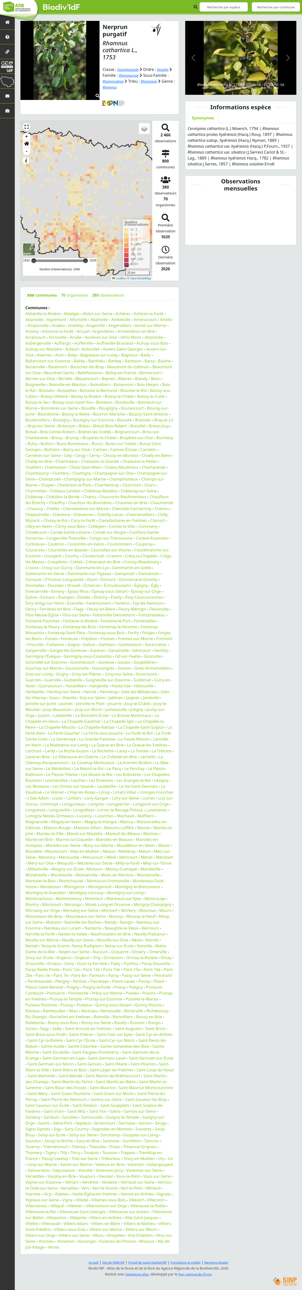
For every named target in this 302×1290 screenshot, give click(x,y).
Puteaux (84, 1005)
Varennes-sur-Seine (144, 1170)
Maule (163, 845)
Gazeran (97, 650)
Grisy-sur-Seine (119, 674)
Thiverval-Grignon (139, 1146)
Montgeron (74, 886)
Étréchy (101, 597)
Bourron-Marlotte (109, 414)
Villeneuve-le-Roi (40, 1211)
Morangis (73, 904)
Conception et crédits (189, 1262)
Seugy (160, 1123)
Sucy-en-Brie (87, 1141)
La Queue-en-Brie (107, 745)
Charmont (131, 485)
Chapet (47, 485)
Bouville (124, 420)
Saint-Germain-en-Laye (63, 1058)
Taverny (32, 1146)
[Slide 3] (218, 88)
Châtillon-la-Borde (63, 497)
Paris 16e (152, 969)
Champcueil (50, 479)
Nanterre (92, 928)
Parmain (97, 975)
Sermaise (126, 1123)
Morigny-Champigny (152, 904)
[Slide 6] (237, 88)
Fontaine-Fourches (42, 621)
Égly (155, 585)
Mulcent (53, 922)
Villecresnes (36, 1206)
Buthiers (52, 449)
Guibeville (73, 680)
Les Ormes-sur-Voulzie (73, 786)
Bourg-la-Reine (76, 414)
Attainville (154, 337)
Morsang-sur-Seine (80, 910)
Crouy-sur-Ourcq (57, 567)
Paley (115, 963)
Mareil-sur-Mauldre (84, 833)
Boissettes (67, 390)
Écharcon (92, 585)
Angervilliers (120, 325)
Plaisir (159, 981)
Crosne (31, 567)
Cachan (100, 449)
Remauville (111, 1011)
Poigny (73, 987)
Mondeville (150, 869)
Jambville (151, 697)
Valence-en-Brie (109, 1164)
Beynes (108, 378)
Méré (111, 857)
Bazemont (57, 367)
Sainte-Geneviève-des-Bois (124, 1046)
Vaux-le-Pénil (128, 1176)
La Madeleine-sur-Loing (66, 745)
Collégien (97, 526)
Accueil (85, 1262)
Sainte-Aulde (52, 1046)
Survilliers (132, 1141)
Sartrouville (91, 1117)
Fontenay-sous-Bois (106, 632)
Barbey (114, 361)
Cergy (80, 455)
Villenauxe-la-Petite (148, 1206)
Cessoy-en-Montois (121, 455)
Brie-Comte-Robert (57, 432)
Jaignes (132, 697)
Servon (145, 1123)
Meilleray (126, 851)
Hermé (90, 691)
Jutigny (136, 709)
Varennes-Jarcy (109, 1170)
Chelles (53, 508)
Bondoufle (124, 402)
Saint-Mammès (41, 1076)
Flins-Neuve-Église (42, 615)
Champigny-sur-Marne (84, 479)
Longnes (96, 804)
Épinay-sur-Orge (146, 591)
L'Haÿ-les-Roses (81, 792)
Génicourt (141, 650)
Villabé (82, 1200)
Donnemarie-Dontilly (138, 579)
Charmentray (107, 485)
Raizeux (32, 1011)
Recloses (89, 1011)
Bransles (143, 420)
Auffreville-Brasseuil (115, 343)
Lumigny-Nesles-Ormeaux (49, 816)
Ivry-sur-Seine (92, 697)
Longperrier (119, 804)
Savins (44, 1123)
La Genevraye (63, 739)
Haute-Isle (121, 686)
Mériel (146, 857)
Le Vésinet (54, 792)
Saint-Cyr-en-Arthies (154, 1034)
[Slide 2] (211, 88)
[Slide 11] (270, 88)
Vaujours (87, 1176)
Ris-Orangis (36, 1016)
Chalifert (33, 467)
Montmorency (69, 898)
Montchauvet (71, 881)
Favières (122, 603)
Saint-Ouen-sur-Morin (114, 1093)
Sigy (57, 1129)
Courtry (72, 556)
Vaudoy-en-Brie (62, 1176)
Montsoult (51, 904)
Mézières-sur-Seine (94, 863)
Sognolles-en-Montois (112, 1129)
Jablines (116, 697)
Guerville (52, 680)
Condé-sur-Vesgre (109, 532)
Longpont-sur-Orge (151, 804)
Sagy (44, 1028)
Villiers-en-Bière (105, 1223)
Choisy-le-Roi (55, 520)
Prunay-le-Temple (66, 999)
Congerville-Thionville (66, 538)
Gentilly (161, 650)
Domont (108, 579)
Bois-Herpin (148, 384)
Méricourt (128, 857)
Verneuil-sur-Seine (137, 1182)
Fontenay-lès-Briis (79, 626)
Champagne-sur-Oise (114, 473)
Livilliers (74, 798)
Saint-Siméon (84, 1105)
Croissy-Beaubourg (141, 561)
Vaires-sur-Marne (76, 1164)
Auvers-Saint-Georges (123, 349)
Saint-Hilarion (143, 1064)
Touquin (91, 1152)
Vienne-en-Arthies (137, 1194)
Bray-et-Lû (163, 420)
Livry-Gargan (96, 798)
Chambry (60, 473)
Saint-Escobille (55, 1052)
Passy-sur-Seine (136, 975)
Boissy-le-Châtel (119, 396)
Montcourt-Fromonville (108, 881)
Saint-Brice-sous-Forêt (45, 1034)
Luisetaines (156, 810)
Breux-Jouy (159, 426)
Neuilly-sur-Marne (42, 940)
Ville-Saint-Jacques (141, 1217)
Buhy (32, 443)
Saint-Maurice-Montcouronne (145, 1087)
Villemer (75, 1206)
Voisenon (65, 1241)
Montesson (50, 886)
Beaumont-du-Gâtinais (128, 367)
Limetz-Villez (124, 792)
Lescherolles (56, 780)
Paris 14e (111, 969)
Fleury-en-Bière (101, 609)
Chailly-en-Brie (38, 461)
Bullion (46, 443)
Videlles (62, 1194)
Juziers (44, 715)
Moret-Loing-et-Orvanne (107, 904)
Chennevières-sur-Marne (86, 508)
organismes (74, 295)
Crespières (57, 561)
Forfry (133, 632)
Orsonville (34, 963)
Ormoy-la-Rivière (141, 957)
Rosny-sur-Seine (96, 1022)
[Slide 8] (250, 88)
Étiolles (83, 597)
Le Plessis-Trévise (62, 774)
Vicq (47, 1194)
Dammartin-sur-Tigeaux (89, 573)
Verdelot (109, 1182)
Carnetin (148, 449)
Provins (149, 993)
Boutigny (61, 420)
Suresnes (111, 1141)
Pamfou (131, 963)
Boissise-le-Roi (133, 390)
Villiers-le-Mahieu (139, 1223)
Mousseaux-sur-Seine (85, 916)
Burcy (97, 443)
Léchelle (147, 756)
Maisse (143, 827)
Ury (161, 1158)
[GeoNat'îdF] (7, 66)
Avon (60, 355)
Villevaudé (50, 1223)
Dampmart (125, 573)
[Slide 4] (224, 88)
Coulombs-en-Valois (85, 544)
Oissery (139, 951)
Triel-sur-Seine (84, 1158)
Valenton (136, 1164)
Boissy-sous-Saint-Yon (72, 402)
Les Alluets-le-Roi (96, 774)
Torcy (76, 1152)
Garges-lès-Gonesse (68, 650)
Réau (73, 1011)
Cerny (94, 455)
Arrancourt (35, 337)
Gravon (124, 668)
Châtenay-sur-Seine (139, 491)
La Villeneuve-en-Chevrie (75, 756)
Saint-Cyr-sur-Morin (117, 1040)
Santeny (32, 1117)
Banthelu (96, 361)
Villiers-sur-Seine (74, 1235)
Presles (132, 993)
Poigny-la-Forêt (97, 987)
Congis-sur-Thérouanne (111, 538)
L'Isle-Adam (38, 798)
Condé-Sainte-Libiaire (70, 532)
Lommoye (49, 804)
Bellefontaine (89, 372)
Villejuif (57, 1206)
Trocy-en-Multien (139, 1158)
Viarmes (32, 1194)
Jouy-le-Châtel (137, 703)
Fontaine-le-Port (116, 621)
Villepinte (78, 1217)
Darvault (33, 579)
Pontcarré (56, 993)
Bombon (104, 402)
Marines (150, 833)
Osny (69, 963)
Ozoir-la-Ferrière (92, 963)
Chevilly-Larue (110, 514)
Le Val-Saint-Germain (138, 786)
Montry (32, 904)
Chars (149, 485)
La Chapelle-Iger (119, 721)
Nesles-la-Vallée (72, 934)
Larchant (33, 751)
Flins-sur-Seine (75, 615)
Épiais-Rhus (78, 591)
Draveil (73, 585)
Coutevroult (93, 556)
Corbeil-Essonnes (152, 538)
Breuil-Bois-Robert (110, 426)
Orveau (54, 963)
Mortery (128, 910)
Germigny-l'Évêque (42, 656)
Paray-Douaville (155, 963)
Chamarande (154, 467)
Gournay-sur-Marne (43, 668)
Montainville (148, 875)
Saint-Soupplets (114, 1105)
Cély (68, 455)
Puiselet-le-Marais (142, 999)
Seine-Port (62, 1123)
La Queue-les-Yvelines (147, 745)
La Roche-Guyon (73, 751)
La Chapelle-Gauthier (81, 721)
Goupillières (145, 662)
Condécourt (36, 532)
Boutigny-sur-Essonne (93, 420)
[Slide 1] (204, 88)
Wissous (146, 1241)
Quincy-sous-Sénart (113, 1005)
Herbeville (34, 691)
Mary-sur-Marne (99, 845)
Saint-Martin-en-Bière (116, 1081)
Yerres (53, 1247)
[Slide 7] (243, 88)
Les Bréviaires (128, 774)
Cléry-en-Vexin (38, 526)
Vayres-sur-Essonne (43, 1182)
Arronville (58, 337)
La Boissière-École (91, 715)
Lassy (122, 751)
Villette (31, 1223)
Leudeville (106, 786)
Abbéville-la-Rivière (42, 313)
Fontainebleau (152, 615)
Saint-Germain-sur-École (151, 1058)
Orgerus (64, 957)
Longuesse (35, 810)
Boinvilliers (100, 384)
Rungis (154, 1022)
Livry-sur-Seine (125, 798)
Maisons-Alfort (87, 827)
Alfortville (78, 319)
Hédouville (143, 686)
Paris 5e (42, 975)
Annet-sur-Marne (150, 325)
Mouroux (147, 910)
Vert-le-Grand (104, 1188)
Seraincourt (104, 1123)
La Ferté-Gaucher (64, 733)
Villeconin (156, 1200)
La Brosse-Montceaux (131, 715)
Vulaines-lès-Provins (117, 1241)
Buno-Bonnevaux (72, 443)
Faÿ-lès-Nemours (148, 603)
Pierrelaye (99, 981)
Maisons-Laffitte (119, 827)
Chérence (61, 514)
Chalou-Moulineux (121, 467)
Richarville (133, 1011)
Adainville (34, 319)
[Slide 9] (256, 88)
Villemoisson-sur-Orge (106, 1206)
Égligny (141, 585)
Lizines (148, 798)
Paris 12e (71, 969)
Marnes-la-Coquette (74, 839)
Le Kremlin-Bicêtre (134, 762)
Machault (125, 816)
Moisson (94, 869)
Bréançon (67, 426)
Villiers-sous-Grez (70, 1229)
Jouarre (114, 703)
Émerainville (36, 591)
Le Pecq (114, 768)
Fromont (164, 638)
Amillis (166, 319)
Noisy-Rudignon (87, 946)
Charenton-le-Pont (74, 485)
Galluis (89, 644)
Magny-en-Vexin (66, 821)
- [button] (26, 151)
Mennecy (47, 857)
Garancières (156, 644)
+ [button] (26, 137)
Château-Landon (65, 491)
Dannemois (148, 573)
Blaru (156, 378)
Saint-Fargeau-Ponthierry (95, 1052)
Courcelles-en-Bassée (68, 550)
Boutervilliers (37, 420)
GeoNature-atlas (134, 1274)
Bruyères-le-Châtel (99, 437)
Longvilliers (83, 810)
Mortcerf (109, 910)
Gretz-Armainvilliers (152, 668)
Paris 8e (78, 975)
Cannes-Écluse (123, 449)
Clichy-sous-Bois (70, 526)
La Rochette (103, 751)
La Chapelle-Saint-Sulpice (141, 727)
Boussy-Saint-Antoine (148, 414)
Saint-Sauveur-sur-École (47, 1105)
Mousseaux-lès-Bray (44, 916)
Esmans (47, 597)
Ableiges (72, 313)
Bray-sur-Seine (41, 426)
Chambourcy (37, 473)
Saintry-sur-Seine (106, 1099)
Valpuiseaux (64, 1170)
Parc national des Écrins (197, 1274)
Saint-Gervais (89, 1064)
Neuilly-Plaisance (150, 934)
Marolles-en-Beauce (114, 839)
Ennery (57, 591)
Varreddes (34, 1176)
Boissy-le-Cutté (151, 396)
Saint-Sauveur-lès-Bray (146, 1099)
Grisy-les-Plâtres (86, 674)
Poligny (136, 987)
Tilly (63, 1152)
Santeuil (51, 1117)
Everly (116, 597)
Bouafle (88, 408)
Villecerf (136, 1200)
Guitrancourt (50, 686)
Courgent (53, 556)
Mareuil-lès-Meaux (123, 833)
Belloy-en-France (120, 372)
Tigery (51, 1152)
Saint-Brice (155, 1028)
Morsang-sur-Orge (42, 910)
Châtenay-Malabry (100, 491)
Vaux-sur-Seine (157, 1176)
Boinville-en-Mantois (68, 384)
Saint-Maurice (102, 1087)
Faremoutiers (98, 603)
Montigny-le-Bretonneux (137, 886)
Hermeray (109, 691)
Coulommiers (119, 544)
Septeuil (83, 1123)
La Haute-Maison (134, 739)
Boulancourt (132, 408)
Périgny (62, 981)
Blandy (141, 378)
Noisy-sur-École (119, 946)
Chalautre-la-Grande (100, 461)
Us (170, 1158)
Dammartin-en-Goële (131, 567)
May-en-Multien (84, 851)
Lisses (57, 798)
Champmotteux (123, 479)
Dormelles (34, 585)
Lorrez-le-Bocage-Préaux (120, 810)
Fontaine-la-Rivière (80, 621)
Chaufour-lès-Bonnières (90, 502)
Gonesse (106, 662)
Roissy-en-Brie (149, 1016)
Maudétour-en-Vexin (136, 845)
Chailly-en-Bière (156, 455)
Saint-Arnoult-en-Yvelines (88, 1028)
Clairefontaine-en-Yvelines (123, 520)
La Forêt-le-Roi (139, 733)
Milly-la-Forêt (128, 863)
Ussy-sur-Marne (42, 1164)
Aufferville (83, 343)
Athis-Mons (130, 337)
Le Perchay (134, 768)
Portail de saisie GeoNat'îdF (146, 1262)
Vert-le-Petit (131, 1188)
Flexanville (158, 609)
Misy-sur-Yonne (157, 863)
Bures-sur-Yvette (120, 443)
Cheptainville (37, 514)
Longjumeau (73, 804)
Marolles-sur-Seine (63, 845)
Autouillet (91, 349)
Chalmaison (55, 467)
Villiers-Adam (76, 1223)
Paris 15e (131, 969)
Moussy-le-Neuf (140, 916)
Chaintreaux (66, 461)
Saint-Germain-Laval (106, 1058)
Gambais (107, 644)
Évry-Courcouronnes (144, 597)
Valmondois (38, 1170)
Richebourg (157, 1011)
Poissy (120, 987)
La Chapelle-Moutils (57, 727)
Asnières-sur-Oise (101, 337)
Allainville (99, 319)
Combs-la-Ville (122, 526)
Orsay (166, 957)
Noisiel (31, 946)
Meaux (109, 851)
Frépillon (89, 638)
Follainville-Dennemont (114, 615)
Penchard (163, 975)
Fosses (51, 638)
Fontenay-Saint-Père (66, 632)
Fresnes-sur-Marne (135, 638)
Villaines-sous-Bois (108, 1200)
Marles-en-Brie (38, 839)
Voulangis (87, 1241)
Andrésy (75, 325)
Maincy (126, 821)
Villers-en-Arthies (106, 1217)
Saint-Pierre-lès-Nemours (64, 1099)
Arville (75, 337)
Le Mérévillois (58, 768)
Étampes (66, 597)
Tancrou (151, 1141)
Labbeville (62, 715)
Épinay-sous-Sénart (110, 591)
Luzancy (84, 816)
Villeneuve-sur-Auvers (129, 1211)
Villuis (98, 1235)
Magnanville (36, 821)
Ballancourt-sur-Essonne (47, 361)
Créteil (76, 561)
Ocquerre (120, 951)
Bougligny (108, 408)
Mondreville (36, 875)
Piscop (144, 981)
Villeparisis (56, 1217)
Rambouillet (54, 1011)
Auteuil (71, 349)
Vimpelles (116, 1235)
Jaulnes (66, 703)
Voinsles (46, 1241)
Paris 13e (91, 969)
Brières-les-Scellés (95, 432)
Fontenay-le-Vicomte (118, 626)
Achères (123, 313)
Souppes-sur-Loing (140, 1135)
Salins (115, 1111)
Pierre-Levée (123, 981)
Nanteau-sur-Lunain (62, 928)
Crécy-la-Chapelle (141, 556)
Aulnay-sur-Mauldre (43, 349)
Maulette (33, 851)
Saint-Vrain (54, 1111)
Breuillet (138, 426)
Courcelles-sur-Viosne (111, 550)
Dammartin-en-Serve (44, 573)
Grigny (62, 674)
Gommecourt (82, 662)
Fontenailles (145, 621)
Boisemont (124, 384)
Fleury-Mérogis (132, 609)
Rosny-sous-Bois (63, 1022)
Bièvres (125, 378)
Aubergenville (38, 343)
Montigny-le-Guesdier (45, 892)
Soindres (143, 1129)
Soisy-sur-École (52, 1135)
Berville (65, 378)
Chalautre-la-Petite (139, 461)
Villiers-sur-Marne (105, 1229)
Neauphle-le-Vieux (121, 928)
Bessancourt (86, 378)
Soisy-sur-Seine (83, 1135)
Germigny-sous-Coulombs (88, 656)
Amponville (38, 325)
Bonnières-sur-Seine (59, 408)
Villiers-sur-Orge (40, 1235)
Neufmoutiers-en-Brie (110, 934)
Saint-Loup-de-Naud (155, 1070)
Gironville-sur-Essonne (46, 662)
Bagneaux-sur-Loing (99, 355)
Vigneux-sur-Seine (42, 1200)
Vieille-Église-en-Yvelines (94, 1194)
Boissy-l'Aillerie (54, 396)
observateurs (108, 295)
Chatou (89, 497)
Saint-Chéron (81, 1034)
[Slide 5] (231, 88)
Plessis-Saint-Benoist (44, 987)
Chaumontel (162, 502)
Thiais (114, 1146)
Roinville (101, 1016)
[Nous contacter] (7, 96)
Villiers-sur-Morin (141, 1229)
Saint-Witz (76, 1111)
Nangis (126, 922)
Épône (31, 597)
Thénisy (79, 1146)
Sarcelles (70, 1117)
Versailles (69, 1188)
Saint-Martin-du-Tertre (72, 1081)
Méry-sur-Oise (41, 863)
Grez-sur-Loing (39, 674)
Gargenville (35, 650)
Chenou (162, 508)
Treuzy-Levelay (54, 1158)
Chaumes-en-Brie (131, 502)
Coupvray (144, 544)
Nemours (150, 928)
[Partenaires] (7, 51)
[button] (26, 126)
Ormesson (113, 957)
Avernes (44, 355)
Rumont (137, 1022)
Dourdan (56, 585)
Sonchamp (110, 1135)
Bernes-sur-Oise (40, 378)
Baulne (164, 361)
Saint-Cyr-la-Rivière (45, 1040)
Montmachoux (38, 898)
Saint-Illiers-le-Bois (69, 1070)
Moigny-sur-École (67, 869)
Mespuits (65, 863)
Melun (144, 851)
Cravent (114, 556)
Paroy (113, 975)
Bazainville (35, 367)
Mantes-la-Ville (50, 833)
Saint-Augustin (128, 1028)
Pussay (67, 1005)
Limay (104, 792)
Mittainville (38, 869)
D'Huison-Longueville (64, 579)
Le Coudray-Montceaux (93, 762)
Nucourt (100, 951)
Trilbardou (110, 1158)
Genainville (118, 650)
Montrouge (155, 898)
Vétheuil (153, 1188)
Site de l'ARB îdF (107, 1262)
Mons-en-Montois (117, 875)
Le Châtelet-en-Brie (119, 756)
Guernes (33, 680)
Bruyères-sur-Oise (136, 437)
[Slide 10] (263, 88)
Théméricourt (55, 1146)
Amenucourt (145, 319)
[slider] (85, 260)
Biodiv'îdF (61, 7)
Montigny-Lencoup (86, 892)
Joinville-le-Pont (90, 703)
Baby (72, 355)
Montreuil (94, 898)
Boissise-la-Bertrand (98, 390)
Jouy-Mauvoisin (57, 709)
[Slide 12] (276, 88)
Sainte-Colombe (82, 1046)
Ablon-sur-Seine (97, 313)
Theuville (97, 1146)
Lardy (50, 751)
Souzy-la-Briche (59, 1141)
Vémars (72, 1182)
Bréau (84, 426)
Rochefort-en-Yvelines (70, 1016)
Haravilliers (76, 686)
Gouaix (123, 662)
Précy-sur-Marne (107, 993)
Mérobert (164, 857)
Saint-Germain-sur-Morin (51, 1064)
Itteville (69, 697)
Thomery (33, 1152)
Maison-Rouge (57, 827)
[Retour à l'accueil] (7, 22)
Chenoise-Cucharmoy (131, 508)
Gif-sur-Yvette (127, 656)
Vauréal (106, 1176)
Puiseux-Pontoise (41, 1005)
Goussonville (77, 668)
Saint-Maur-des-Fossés (65, 1087)
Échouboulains (117, 585)
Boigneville (35, 384)
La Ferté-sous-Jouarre (103, 733)
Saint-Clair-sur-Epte (114, 1034)
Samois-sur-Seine (140, 1111)
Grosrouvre (146, 674)
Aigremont (56, 319)
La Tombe (139, 751)
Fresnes (108, 638)
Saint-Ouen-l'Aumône (70, 1093)
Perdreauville (40, 981)
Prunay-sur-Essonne (103, 999)
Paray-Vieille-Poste (42, 969)
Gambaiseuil (129, 644)
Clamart (157, 520)
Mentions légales (223, 1262)
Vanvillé (85, 1170)
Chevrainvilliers (140, 514)
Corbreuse (35, 544)
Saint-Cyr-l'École (80, 1040)
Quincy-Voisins (148, 1005)
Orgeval (82, 957)
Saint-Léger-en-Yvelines (111, 1070)
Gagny (74, 644)
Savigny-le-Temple (122, 1117)
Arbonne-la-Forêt (57, 331)
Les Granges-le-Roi (133, 780)
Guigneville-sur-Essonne (108, 680)
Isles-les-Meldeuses (139, 691)
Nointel (152, 940)
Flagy (79, 609)
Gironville (152, 656)
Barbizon (133, 361)
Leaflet (118, 278)
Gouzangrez (103, 668)
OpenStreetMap (140, 278)
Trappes (128, 1152)
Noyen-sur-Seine (74, 951)
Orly (96, 957)
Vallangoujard (160, 1164)
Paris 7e (60, 975)
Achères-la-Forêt (149, 313)
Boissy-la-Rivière (86, 396)
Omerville (158, 951)
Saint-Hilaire (116, 1064)
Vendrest (90, 1182)
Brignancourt (127, 432)
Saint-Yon (97, 1111)
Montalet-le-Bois (40, 881)
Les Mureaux (37, 786)
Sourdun (33, 1141)
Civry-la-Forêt (83, 520)
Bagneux (129, 355)
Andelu (58, 325)
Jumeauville (116, 709)
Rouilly (120, 1022)
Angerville (95, 325)
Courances (35, 550)
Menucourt (93, 857)
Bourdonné (48, 414)
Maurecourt (56, 851)
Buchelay (164, 437)
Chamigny (81, 473)
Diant (92, 579)
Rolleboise (34, 1022)
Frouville (35, 644)
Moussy (116, 916)
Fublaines (56, 644)
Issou (54, 697)
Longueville (59, 810)
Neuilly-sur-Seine (77, 940)
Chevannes (83, 514)
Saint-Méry (38, 1093)
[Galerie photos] (7, 110)
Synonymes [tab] (203, 118)
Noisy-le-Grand (55, 946)
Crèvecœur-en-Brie (103, 561)
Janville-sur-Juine (40, 703)
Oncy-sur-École (39, 957)
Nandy (110, 922)
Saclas (31, 1028)
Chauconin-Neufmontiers (123, 497)
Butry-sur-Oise (76, 449)
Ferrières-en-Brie (54, 609)
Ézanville (75, 603)
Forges (148, 632)
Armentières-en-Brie (136, 331)
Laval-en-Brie (37, 756)
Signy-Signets (37, 1129)
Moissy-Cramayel (121, 869)
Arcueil (83, 331)
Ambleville (120, 319)
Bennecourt (150, 372)
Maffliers (145, 816)
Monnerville (87, 875)
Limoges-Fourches (156, 792)
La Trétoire (161, 751)
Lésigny (161, 780)
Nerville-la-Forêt (40, 934)
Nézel (137, 940)
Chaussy (35, 508)
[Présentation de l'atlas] (7, 37)
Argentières (103, 331)
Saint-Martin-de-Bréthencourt (112, 1076)
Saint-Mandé (70, 1076)
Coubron (56, 544)
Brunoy (72, 437)
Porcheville (78, 993)
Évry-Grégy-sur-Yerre (44, 603)
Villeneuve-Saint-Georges (82, 1211)
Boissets (46, 390)
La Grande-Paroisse (97, 739)
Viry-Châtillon (140, 1235)
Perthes (80, 981)
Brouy (56, 437)
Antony (32, 331)
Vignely (164, 1194)
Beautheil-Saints (59, 372)
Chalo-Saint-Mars (85, 467)
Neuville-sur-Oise (112, 940)
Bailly (146, 355)
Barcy (150, 361)
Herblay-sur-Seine (63, 691)
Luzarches (104, 816)
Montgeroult (100, 886)
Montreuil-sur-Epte (123, 898)
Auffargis (62, 343)
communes (42, 295)
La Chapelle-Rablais (97, 727)
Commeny (147, 526)
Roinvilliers (123, 1016)
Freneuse (69, 638)
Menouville (69, 857)
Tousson (109, 1152)
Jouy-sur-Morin (88, 709)
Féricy (30, 609)
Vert (85, 1188)
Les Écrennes (101, 780)
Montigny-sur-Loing (125, 892)
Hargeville (99, 686)
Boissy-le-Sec (37, 402)
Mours (165, 910)
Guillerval (142, 680)
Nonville (144, 946)
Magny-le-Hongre (100, 821)
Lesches (78, 780)
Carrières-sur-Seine (43, 455)
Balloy (79, 361)
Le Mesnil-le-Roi (88, 768)
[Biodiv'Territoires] (7, 81)
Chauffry (57, 502)
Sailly (57, 1028)
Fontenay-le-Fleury (42, 626)
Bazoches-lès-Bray (87, 367)
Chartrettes (35, 491)
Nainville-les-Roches (82, 922)
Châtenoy (34, 497)
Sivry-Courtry (77, 1129)
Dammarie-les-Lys (92, 567)
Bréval (31, 432)
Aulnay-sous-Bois (152, 343)
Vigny (67, 1200)
